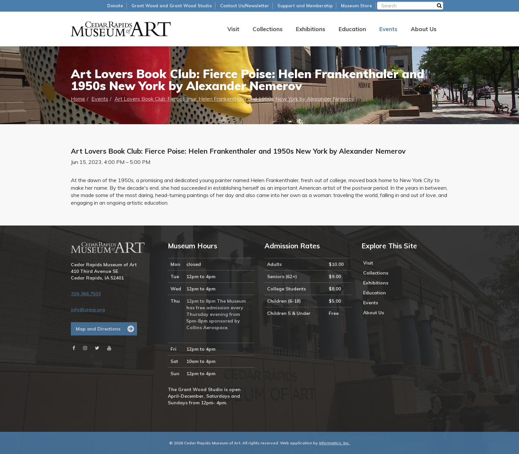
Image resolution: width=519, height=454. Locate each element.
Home (78, 98)
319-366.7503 (86, 294)
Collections (268, 28)
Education (352, 28)
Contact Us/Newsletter (244, 5)
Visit (233, 28)
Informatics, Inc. (334, 442)
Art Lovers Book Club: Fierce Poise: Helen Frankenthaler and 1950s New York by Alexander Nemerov (234, 98)
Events (388, 28)
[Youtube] (109, 348)
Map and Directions (98, 329)
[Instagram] (85, 348)
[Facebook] (74, 348)
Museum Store (356, 5)
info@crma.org (88, 310)
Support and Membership (305, 5)
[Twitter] (97, 348)
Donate (115, 5)
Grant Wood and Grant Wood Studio (171, 5)
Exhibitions (310, 28)
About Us (424, 28)
